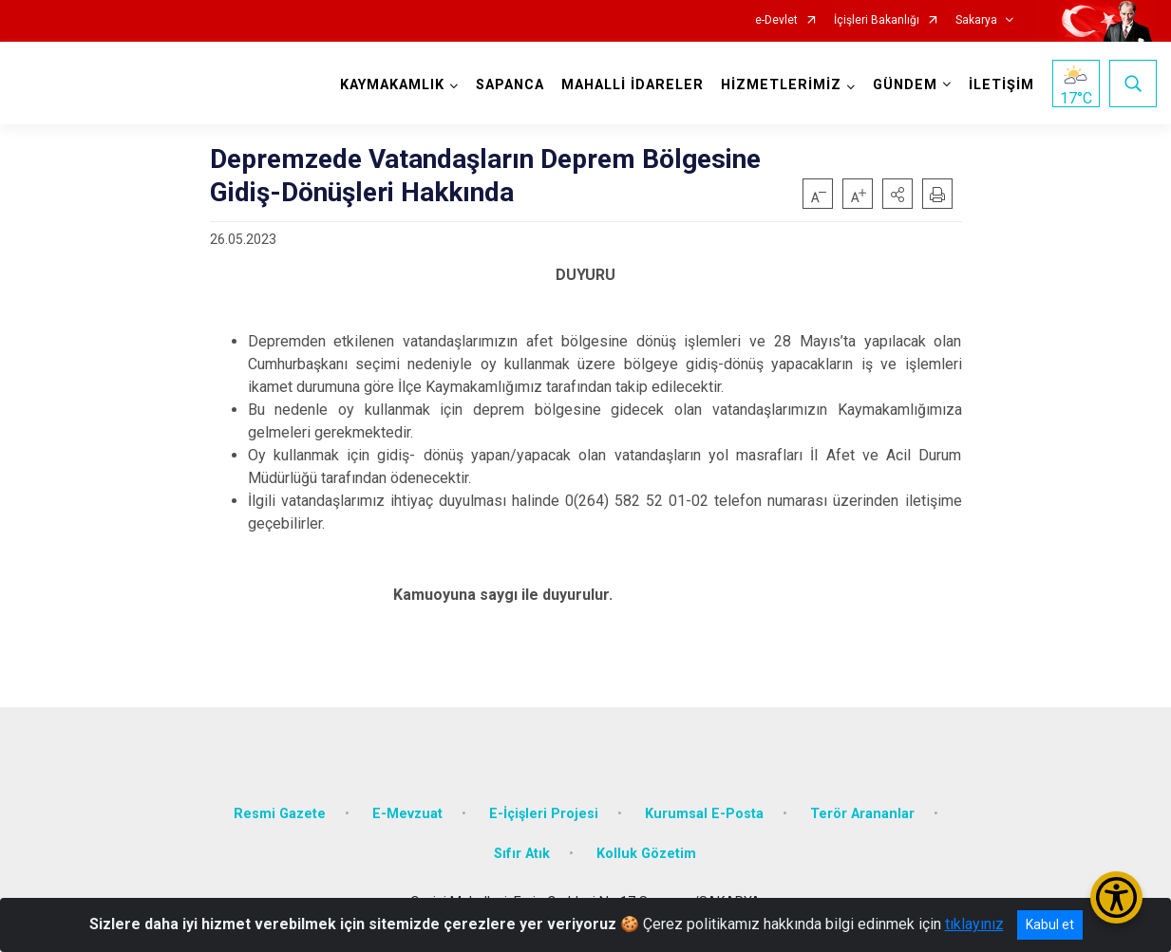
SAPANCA (510, 85)
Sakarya (976, 20)
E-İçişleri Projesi (543, 814)
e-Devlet (776, 20)
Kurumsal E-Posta (704, 814)
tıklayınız (974, 924)
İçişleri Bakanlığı (876, 20)
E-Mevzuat (407, 814)
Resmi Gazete (280, 814)
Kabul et (1050, 924)
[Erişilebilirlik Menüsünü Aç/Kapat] (1116, 897)
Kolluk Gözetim (646, 854)
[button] (897, 193)
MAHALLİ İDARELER (632, 85)
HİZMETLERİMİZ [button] (781, 85)
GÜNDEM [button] (905, 85)
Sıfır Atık (522, 854)
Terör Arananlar (862, 814)
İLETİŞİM (1001, 85)
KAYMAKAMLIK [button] (392, 85)
